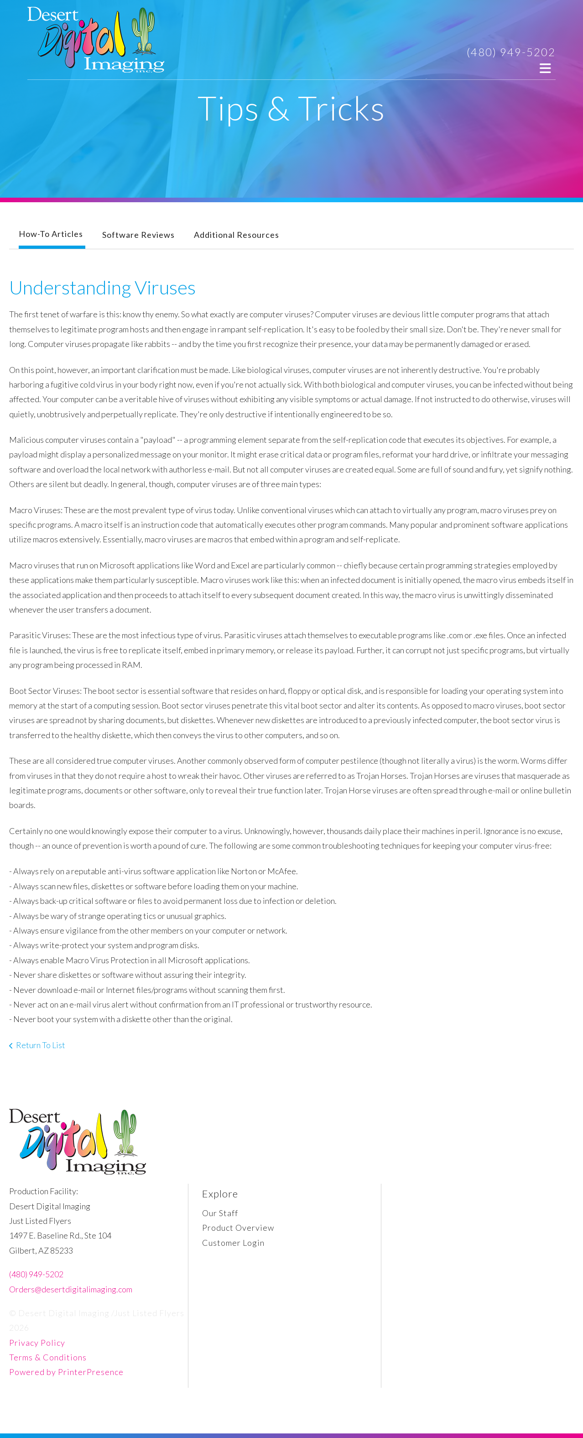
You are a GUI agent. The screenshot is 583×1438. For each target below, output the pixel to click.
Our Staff (220, 1213)
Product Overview (238, 1228)
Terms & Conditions (48, 1357)
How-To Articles (51, 234)
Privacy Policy (37, 1343)
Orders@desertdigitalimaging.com (70, 1289)
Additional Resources (236, 235)
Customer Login (233, 1243)
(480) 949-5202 (511, 51)
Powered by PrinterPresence (66, 1372)
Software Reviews (138, 235)
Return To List (40, 1045)
